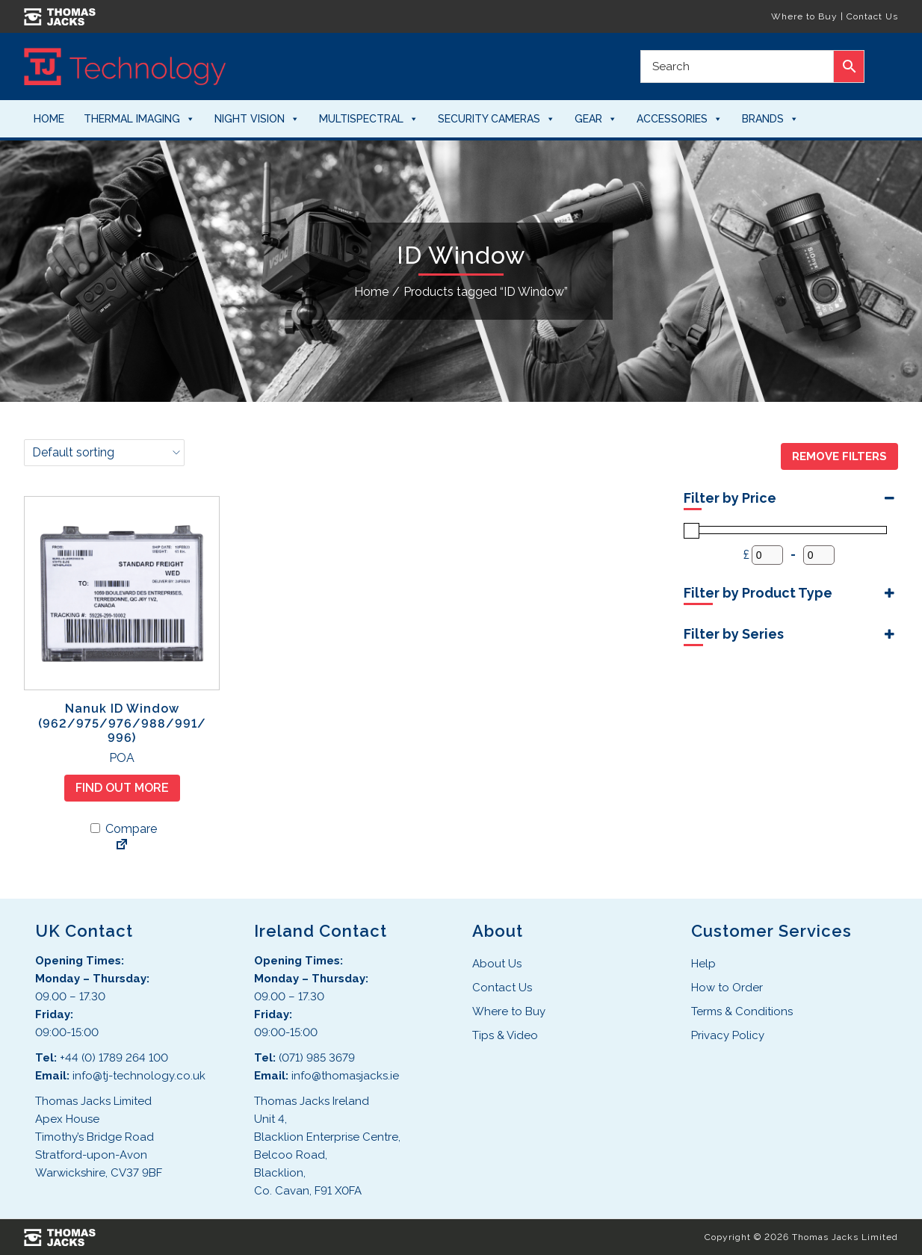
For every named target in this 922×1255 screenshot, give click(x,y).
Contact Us (872, 16)
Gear (596, 118)
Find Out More (122, 788)
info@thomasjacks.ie (345, 1075)
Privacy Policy (727, 1035)
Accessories (680, 118)
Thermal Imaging (139, 118)
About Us (497, 963)
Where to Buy (804, 16)
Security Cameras (496, 118)
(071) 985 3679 (317, 1058)
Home (49, 119)
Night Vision (257, 118)
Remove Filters (839, 456)
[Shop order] (104, 452)
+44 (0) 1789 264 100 (114, 1058)
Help (703, 963)
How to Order (727, 987)
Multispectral (368, 118)
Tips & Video (505, 1035)
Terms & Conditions (742, 1011)
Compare (123, 829)
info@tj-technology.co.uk (138, 1075)
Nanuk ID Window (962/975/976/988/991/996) (122, 722)
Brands (770, 118)
